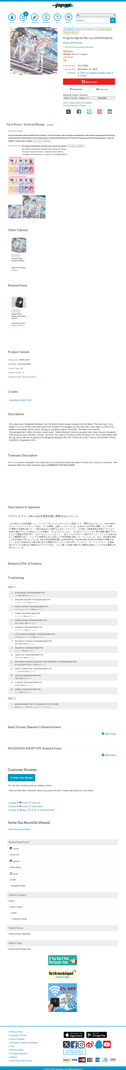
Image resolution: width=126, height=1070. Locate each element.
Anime (25, 803)
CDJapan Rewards (18, 1053)
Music (24, 810)
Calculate (102, 98)
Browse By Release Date (20, 949)
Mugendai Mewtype (73, 42)
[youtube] (107, 1045)
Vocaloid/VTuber (47, 810)
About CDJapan (17, 1039)
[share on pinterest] (99, 110)
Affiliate (13, 1057)
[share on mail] (110, 110)
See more (110, 733)
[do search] (113, 20)
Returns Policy (16, 1050)
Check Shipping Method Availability (77, 103)
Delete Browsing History (19, 829)
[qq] (98, 1044)
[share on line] (89, 110)
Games (25, 806)
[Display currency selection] (64, 60)
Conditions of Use (18, 1035)
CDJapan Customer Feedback (24, 1042)
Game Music (37, 806)
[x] (66, 1045)
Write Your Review (21, 778)
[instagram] (81, 1044)
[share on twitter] (68, 110)
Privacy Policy (16, 1032)
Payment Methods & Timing (74, 105)
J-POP (33, 810)
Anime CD (35, 803)
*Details (50, 125)
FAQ (12, 1046)
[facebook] (73, 1044)
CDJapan (12, 803)
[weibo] (90, 1044)
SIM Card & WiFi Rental (21, 1061)
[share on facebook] (79, 110)
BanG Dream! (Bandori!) (19, 934)
